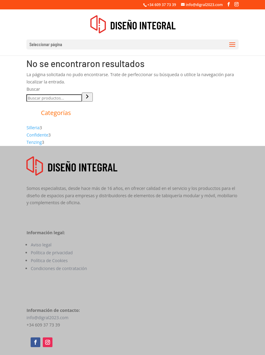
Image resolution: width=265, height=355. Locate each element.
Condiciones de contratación (59, 268)
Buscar (33, 89)
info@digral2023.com (47, 317)
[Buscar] (87, 97)
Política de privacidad (51, 252)
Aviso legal (41, 245)
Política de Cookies (49, 260)
